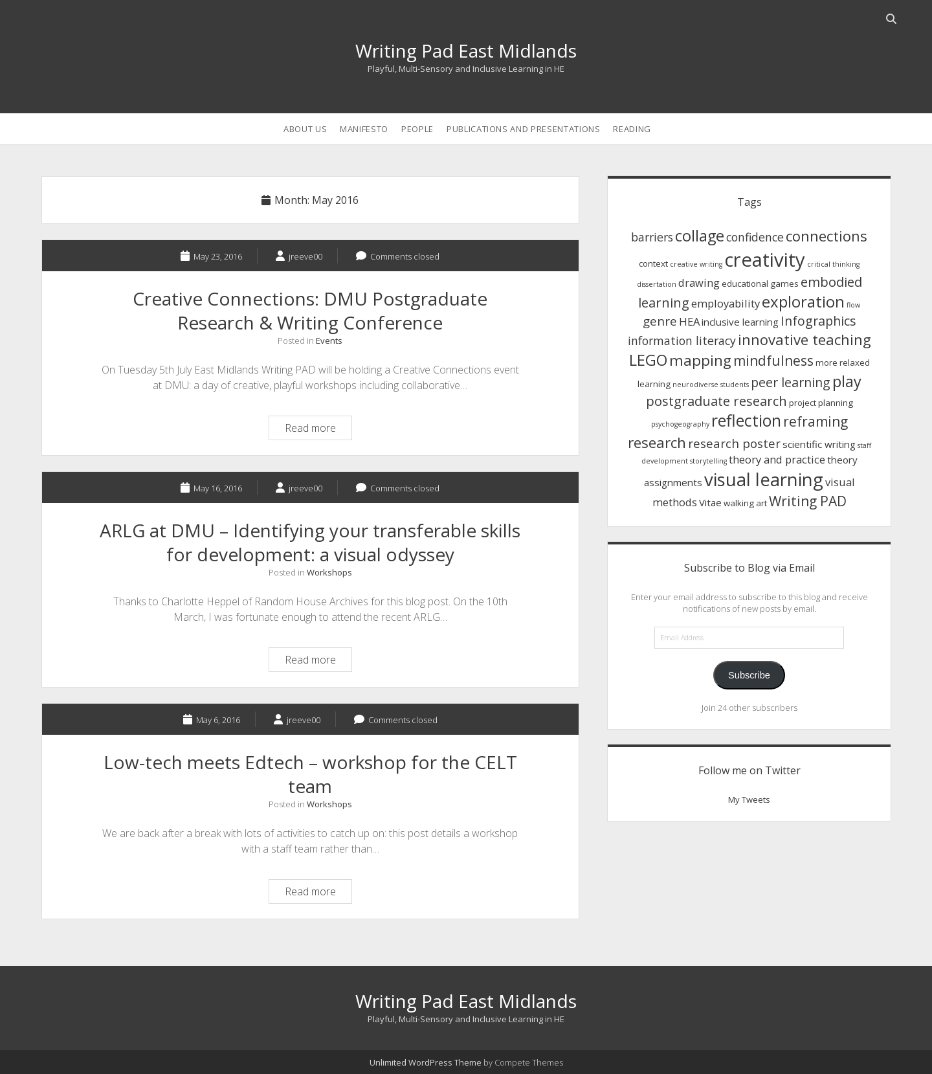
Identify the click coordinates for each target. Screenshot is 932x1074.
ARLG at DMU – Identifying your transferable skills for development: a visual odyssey (310, 542)
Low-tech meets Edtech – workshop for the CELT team (310, 774)
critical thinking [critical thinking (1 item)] (833, 264)
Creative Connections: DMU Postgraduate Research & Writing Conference (310, 310)
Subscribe (749, 675)
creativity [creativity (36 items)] (764, 260)
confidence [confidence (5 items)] (755, 237)
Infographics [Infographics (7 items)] (818, 321)
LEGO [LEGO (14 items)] (648, 360)
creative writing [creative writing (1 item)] (696, 264)
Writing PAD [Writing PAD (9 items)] (808, 501)
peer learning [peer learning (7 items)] (790, 382)
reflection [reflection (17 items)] (746, 420)
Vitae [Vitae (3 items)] (710, 502)
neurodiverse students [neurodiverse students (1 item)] (710, 384)
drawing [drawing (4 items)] (699, 282)
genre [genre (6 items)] (660, 321)
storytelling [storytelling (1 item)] (708, 460)
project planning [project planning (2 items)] (821, 402)
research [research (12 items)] (657, 442)
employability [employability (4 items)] (725, 303)
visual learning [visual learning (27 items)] (763, 479)
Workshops (329, 572)
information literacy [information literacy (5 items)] (682, 340)
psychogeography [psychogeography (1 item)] (680, 424)
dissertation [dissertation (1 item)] (656, 284)
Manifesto (364, 129)
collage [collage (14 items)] (699, 235)
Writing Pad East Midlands (466, 50)
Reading (632, 129)
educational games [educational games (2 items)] (760, 283)
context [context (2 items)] (653, 263)
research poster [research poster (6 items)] (734, 443)
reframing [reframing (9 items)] (815, 421)
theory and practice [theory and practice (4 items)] (777, 459)
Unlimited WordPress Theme (426, 1062)
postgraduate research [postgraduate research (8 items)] (716, 401)
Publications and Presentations (524, 129)
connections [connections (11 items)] (826, 235)
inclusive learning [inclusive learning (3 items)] (740, 321)
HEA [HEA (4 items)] (689, 321)
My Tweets (749, 799)
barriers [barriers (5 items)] (652, 237)
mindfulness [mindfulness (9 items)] (773, 361)
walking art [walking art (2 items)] (745, 503)
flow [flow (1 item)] (853, 304)
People (417, 129)
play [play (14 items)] (846, 381)
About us (305, 129)
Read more (318, 430)
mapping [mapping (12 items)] (700, 360)
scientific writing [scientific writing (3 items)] (819, 444)
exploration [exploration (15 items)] (803, 301)
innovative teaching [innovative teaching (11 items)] (804, 339)
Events (329, 340)
